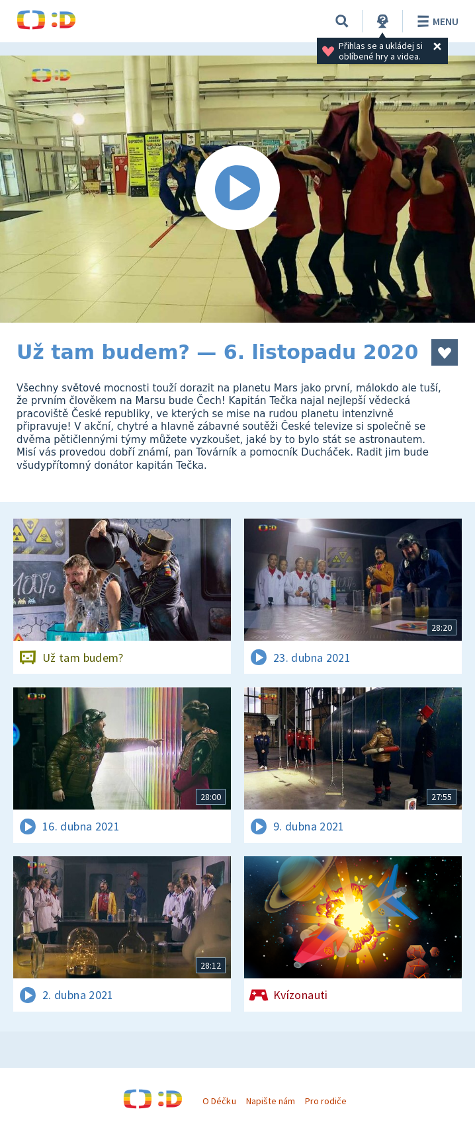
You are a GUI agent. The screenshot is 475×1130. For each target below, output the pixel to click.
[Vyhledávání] (342, 21)
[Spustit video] (237, 189)
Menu (435, 21)
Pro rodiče (326, 1101)
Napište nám (270, 1101)
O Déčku (219, 1101)
